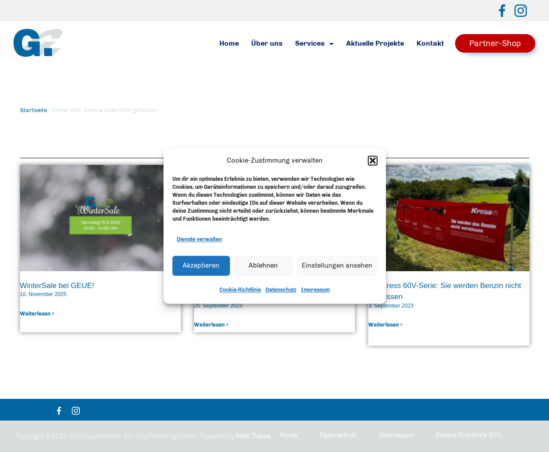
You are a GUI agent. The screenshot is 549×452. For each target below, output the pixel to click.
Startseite (33, 110)
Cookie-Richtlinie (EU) (468, 435)
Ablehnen (263, 267)
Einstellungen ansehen (337, 267)
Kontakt (430, 43)
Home (229, 43)
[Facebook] (502, 10)
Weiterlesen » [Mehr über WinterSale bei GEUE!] (37, 314)
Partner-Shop (495, 43)
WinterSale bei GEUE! (57, 285)
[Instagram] (520, 10)
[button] (372, 161)
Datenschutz (280, 291)
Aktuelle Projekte (375, 43)
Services (314, 43)
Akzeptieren (201, 267)
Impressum (315, 291)
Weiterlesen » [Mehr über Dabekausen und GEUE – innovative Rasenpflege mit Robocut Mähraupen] (211, 325)
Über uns (267, 43)
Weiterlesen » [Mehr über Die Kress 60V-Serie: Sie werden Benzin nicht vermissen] (385, 325)
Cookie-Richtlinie (240, 291)
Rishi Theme (253, 436)
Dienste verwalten (199, 241)
